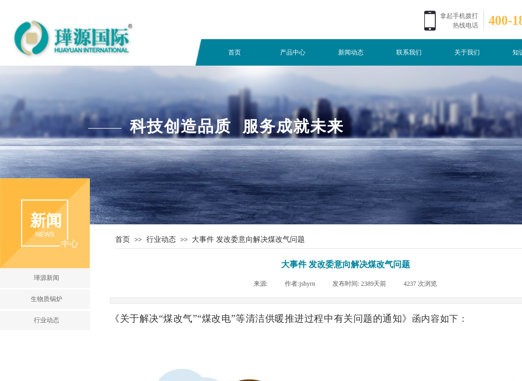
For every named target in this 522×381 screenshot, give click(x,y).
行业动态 (161, 239)
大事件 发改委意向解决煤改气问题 (248, 239)
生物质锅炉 (46, 299)
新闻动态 (350, 52)
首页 (234, 52)
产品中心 (292, 52)
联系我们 (409, 52)
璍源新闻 (46, 278)
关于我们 (467, 52)
